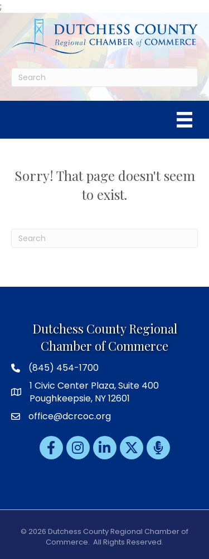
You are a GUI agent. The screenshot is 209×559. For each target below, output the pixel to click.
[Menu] (184, 119)
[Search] (104, 77)
